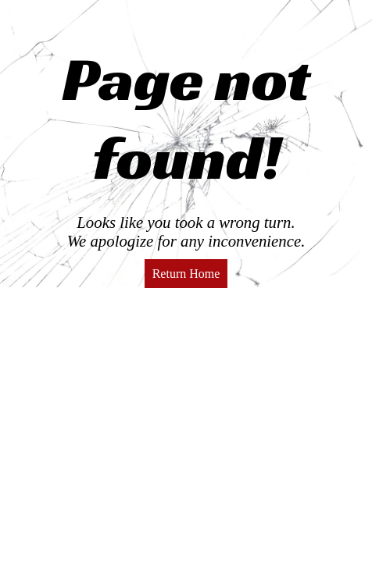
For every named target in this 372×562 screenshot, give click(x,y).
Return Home (186, 273)
